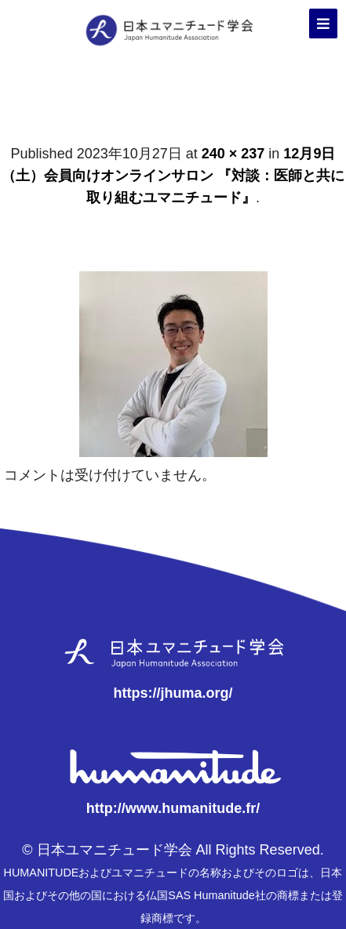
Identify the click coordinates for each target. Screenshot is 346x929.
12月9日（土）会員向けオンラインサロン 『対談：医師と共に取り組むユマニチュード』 (173, 175)
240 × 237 (233, 153)
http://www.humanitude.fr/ (173, 808)
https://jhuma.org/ (173, 693)
